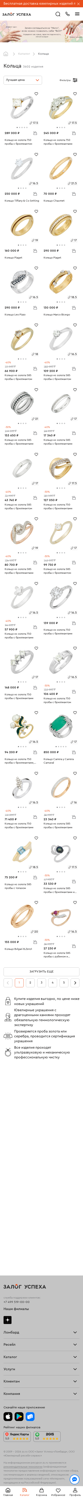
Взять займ (11, 1137)
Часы (7, 1241)
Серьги (9, 1231)
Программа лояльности (21, 1322)
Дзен (8, 1119)
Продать (10, 1177)
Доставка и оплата (17, 1318)
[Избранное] (36, 93)
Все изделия (13, 1227)
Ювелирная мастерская (21, 1299)
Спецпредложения (17, 1326)
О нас (8, 1368)
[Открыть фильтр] (75, 80)
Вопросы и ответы (17, 1324)
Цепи (7, 1235)
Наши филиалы (16, 1108)
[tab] (17, 127)
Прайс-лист (12, 1140)
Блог (7, 1370)
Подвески (11, 1237)
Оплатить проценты (18, 1316)
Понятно (41, 1486)
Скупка (9, 1144)
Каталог (24, 53)
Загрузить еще (41, 971)
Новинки (10, 1243)
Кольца (9, 1229)
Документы (12, 1374)
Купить (9, 1179)
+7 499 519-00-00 (17, 1100)
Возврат (10, 1320)
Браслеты (11, 1233)
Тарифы (9, 1142)
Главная (7, 54)
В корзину (35, 133)
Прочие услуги (15, 1183)
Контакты (10, 1376)
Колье (8, 1239)
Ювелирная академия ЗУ (22, 1372)
